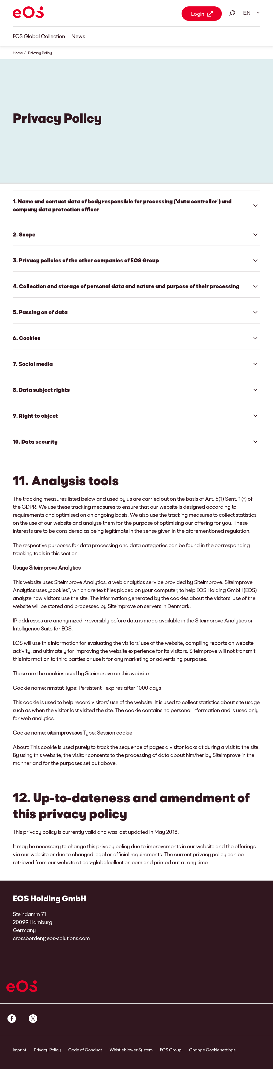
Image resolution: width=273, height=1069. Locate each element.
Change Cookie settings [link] (212, 1049)
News (78, 36)
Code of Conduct (85, 1049)
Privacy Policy (47, 1049)
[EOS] (28, 13)
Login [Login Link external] (197, 13)
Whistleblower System (131, 1049)
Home (18, 52)
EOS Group (171, 1049)
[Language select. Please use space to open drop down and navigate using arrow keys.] (249, 12)
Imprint (19, 1049)
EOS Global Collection (39, 36)
